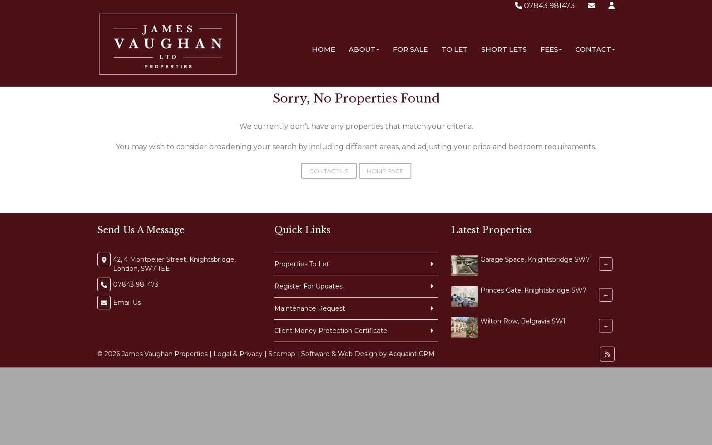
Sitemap (281, 354)
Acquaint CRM (412, 354)
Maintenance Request (309, 308)
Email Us (127, 302)
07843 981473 (545, 5)
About (364, 49)
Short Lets (504, 49)
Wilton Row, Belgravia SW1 (523, 321)
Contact (595, 49)
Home (323, 49)
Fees (551, 49)
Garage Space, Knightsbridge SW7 (535, 259)
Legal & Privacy (237, 354)
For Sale (410, 49)
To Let (454, 49)
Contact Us (329, 171)
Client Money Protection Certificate (330, 331)
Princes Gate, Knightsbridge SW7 (533, 290)
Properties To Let (301, 264)
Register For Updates (308, 286)
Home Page (385, 171)
